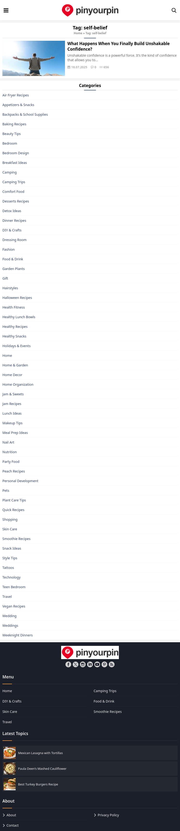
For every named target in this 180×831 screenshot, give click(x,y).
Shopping (10, 519)
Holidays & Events (16, 346)
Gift (5, 278)
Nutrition (9, 452)
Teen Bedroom (14, 587)
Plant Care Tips (14, 500)
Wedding (9, 616)
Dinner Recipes (14, 220)
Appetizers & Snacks (18, 104)
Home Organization (17, 384)
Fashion (8, 249)
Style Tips (9, 558)
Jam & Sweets (13, 394)
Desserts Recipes (15, 201)
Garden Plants (13, 268)
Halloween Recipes (17, 297)
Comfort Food (13, 191)
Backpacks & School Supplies (25, 114)
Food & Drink (12, 259)
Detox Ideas (11, 211)
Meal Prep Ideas (15, 432)
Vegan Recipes (13, 606)
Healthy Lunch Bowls (18, 317)
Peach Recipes (13, 471)
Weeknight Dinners (17, 635)
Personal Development (20, 481)
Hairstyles (10, 288)
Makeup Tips (12, 423)
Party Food (10, 461)
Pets (5, 490)
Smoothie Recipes (16, 538)
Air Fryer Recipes (15, 95)
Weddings (10, 625)
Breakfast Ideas (14, 162)
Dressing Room (14, 239)
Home (78, 33)
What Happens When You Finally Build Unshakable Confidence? (118, 46)
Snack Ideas (11, 548)
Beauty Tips (11, 133)
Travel (7, 596)
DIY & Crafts (11, 230)
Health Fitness (13, 307)
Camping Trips (13, 182)
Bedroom (9, 143)
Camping (9, 172)
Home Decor (12, 374)
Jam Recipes (11, 403)
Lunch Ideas (11, 413)
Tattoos (8, 567)
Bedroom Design (15, 153)
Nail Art (8, 442)
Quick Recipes (13, 509)
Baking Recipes (14, 124)
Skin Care (9, 529)
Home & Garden (15, 365)
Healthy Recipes (14, 326)
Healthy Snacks (14, 336)
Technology (11, 577)
